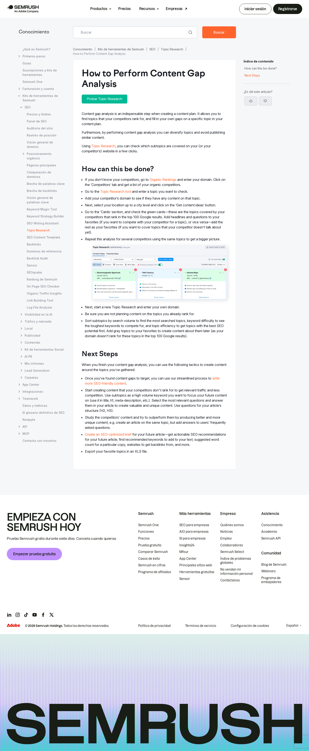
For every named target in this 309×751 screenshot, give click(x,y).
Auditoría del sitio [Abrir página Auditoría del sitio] (40, 128)
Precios (124, 9)
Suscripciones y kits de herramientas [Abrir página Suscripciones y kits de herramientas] (39, 72)
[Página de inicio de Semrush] (23, 9)
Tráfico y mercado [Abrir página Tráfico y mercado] (38, 321)
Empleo (226, 538)
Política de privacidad (154, 626)
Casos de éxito (149, 558)
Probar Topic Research (104, 99)
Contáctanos (230, 580)
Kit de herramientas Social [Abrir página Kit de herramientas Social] (44, 349)
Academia (269, 531)
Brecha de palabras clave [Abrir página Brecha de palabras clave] (46, 184)
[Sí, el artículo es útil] (250, 100)
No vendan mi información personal (236, 571)
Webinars (268, 571)
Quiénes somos (232, 525)
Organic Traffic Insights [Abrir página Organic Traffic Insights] (44, 293)
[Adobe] (13, 625)
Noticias (226, 531)
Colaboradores (231, 545)
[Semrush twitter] (51, 615)
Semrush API (271, 538)
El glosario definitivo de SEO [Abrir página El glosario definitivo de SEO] (43, 412)
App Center (188, 558)
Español (292, 625)
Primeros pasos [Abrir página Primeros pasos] (33, 56)
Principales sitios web (195, 565)
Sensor (184, 579)
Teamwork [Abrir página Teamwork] (30, 398)
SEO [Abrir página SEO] (28, 107)
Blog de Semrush (274, 564)
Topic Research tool (115, 191)
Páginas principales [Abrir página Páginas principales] (41, 165)
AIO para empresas (194, 531)
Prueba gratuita (149, 545)
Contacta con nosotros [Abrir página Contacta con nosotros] (39, 440)
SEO (152, 49)
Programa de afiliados (154, 572)
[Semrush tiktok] (26, 615)
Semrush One (148, 525)
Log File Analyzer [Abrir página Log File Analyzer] (39, 307)
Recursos (147, 9)
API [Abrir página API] (24, 426)
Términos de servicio (200, 626)
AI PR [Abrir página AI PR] (28, 356)
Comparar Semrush (153, 552)
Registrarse (287, 9)
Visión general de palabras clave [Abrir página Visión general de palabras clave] (40, 200)
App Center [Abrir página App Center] (30, 384)
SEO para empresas (194, 525)
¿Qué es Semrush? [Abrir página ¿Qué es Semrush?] (36, 49)
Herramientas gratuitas (196, 572)
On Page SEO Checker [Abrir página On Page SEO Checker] (43, 286)
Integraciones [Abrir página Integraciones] (32, 391)
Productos (98, 9)
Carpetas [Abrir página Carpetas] (31, 377)
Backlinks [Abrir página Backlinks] (34, 244)
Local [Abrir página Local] (29, 328)
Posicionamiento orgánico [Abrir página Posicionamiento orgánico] (39, 156)
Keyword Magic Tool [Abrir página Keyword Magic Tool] (42, 209)
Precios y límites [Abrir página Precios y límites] (39, 114)
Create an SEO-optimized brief (108, 434)
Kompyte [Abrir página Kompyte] (28, 419)
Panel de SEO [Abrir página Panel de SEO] (37, 121)
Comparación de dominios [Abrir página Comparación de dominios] (39, 174)
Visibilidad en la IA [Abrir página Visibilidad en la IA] (38, 314)
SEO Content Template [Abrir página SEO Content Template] (43, 237)
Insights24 (186, 545)
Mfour (183, 552)
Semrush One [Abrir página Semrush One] (32, 82)
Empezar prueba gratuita (34, 554)
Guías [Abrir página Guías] (26, 63)
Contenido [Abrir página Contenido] (32, 342)
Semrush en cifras (152, 565)
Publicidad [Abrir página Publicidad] (32, 335)
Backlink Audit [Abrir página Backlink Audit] (37, 258)
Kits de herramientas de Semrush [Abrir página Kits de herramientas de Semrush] (40, 98)
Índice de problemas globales (235, 561)
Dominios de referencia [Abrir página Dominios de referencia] (44, 251)
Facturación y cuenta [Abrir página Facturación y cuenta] (38, 88)
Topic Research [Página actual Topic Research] (38, 230)
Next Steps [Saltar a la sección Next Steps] (252, 75)
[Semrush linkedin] (9, 615)
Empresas (174, 9)
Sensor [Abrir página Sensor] (32, 265)
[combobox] (130, 32)
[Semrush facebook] (43, 615)
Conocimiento (34, 32)
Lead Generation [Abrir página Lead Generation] (37, 370)
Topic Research (172, 49)
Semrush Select (232, 552)
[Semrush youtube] (34, 615)
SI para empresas (192, 538)
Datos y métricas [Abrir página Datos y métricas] (34, 405)
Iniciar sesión (255, 9)
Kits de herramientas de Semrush (121, 49)
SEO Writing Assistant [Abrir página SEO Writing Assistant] (43, 223)
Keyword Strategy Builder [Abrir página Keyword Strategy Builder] (45, 216)
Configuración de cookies (250, 626)
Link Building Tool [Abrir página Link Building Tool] (40, 300)
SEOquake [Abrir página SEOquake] (34, 272)
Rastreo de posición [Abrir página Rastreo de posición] (41, 135)
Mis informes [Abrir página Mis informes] (34, 363)
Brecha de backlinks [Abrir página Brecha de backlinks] (42, 191)
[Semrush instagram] (17, 615)
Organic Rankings (163, 179)
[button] (265, 100)
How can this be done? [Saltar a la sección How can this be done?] (260, 68)
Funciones (146, 531)
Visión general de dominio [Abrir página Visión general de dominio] (40, 144)
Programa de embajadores (271, 580)
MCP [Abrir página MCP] (25, 433)
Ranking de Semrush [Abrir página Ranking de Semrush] (42, 279)
